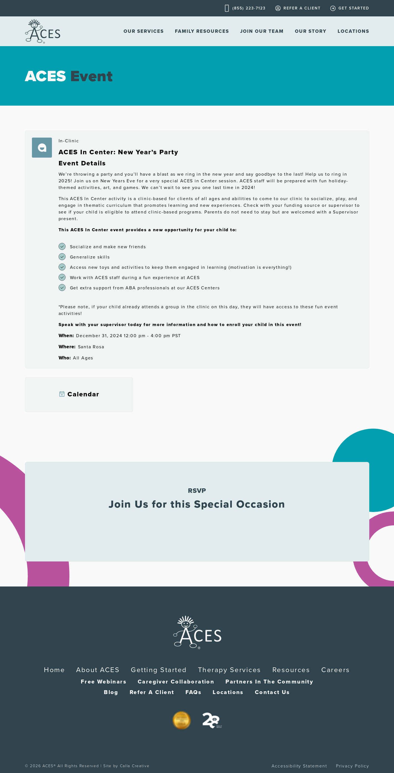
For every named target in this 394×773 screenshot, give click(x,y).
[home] (42, 31)
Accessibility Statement (299, 766)
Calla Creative (135, 766)
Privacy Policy (352, 766)
